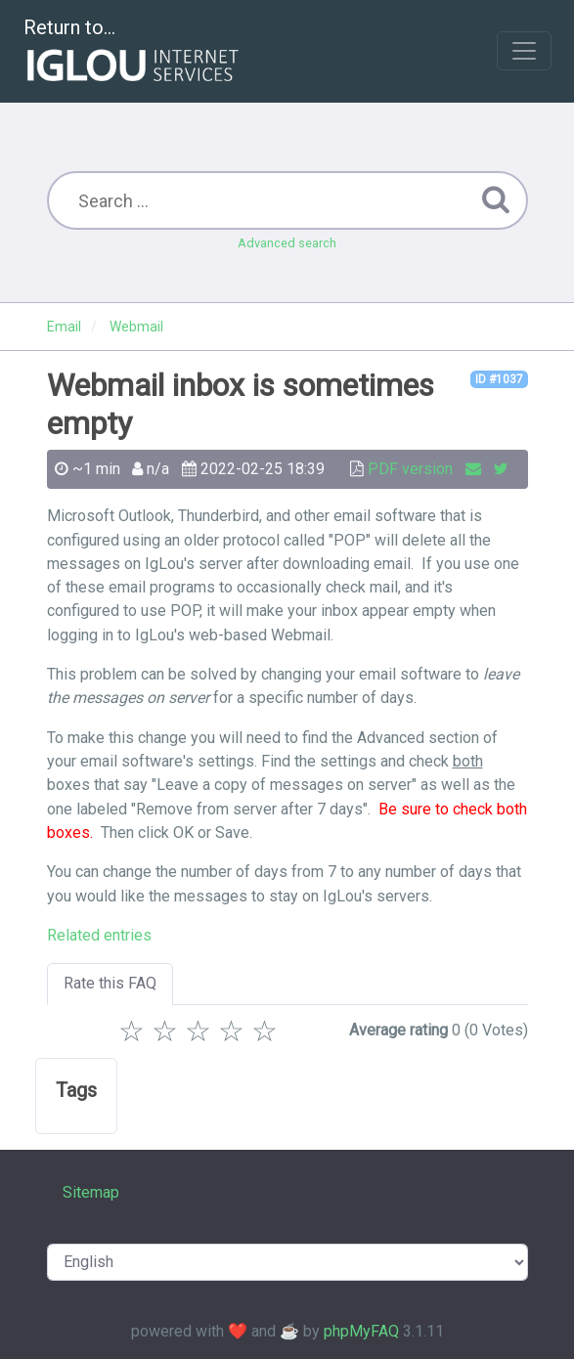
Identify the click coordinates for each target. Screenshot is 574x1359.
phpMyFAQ (361, 1331)
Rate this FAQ (110, 983)
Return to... (133, 52)
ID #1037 (499, 379)
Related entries (99, 935)
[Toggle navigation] (524, 50)
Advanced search (287, 243)
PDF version (410, 469)
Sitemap (91, 1192)
